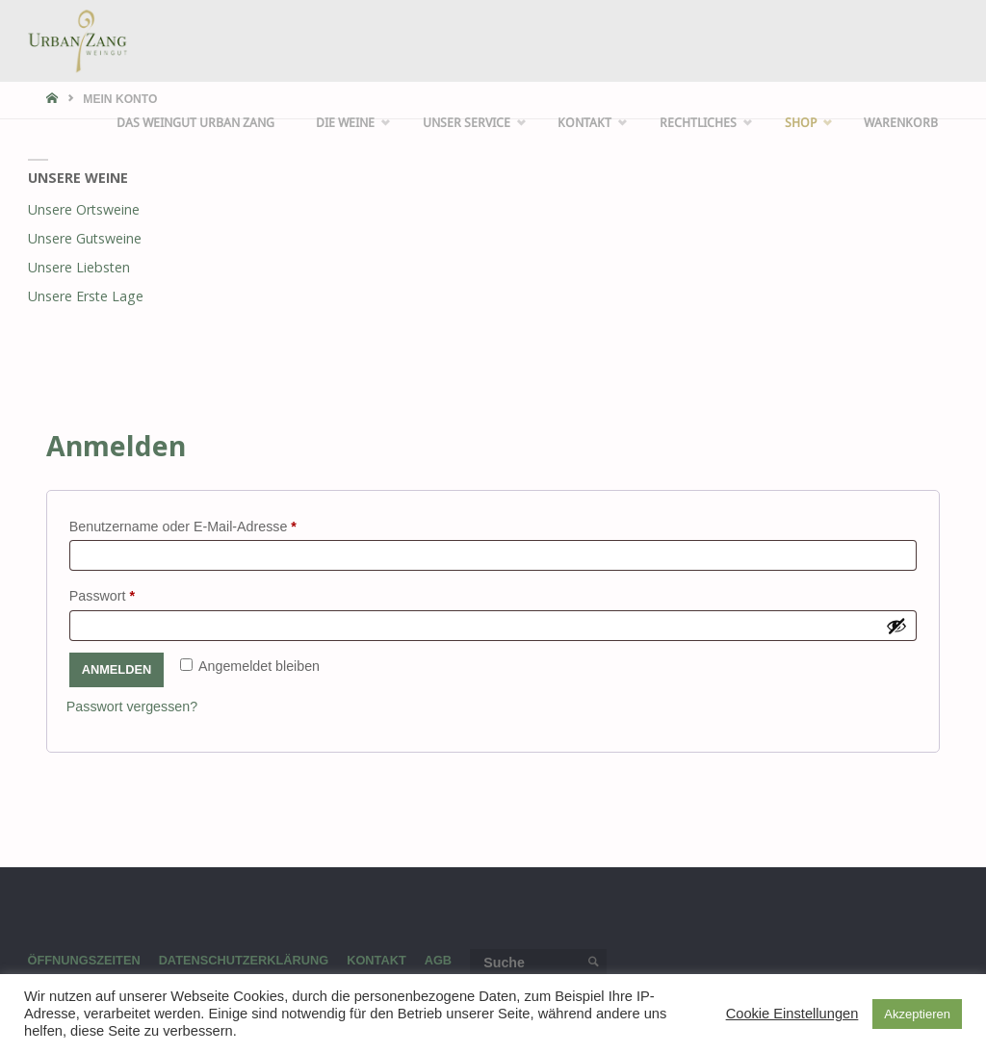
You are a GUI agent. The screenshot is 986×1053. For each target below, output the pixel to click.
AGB (439, 960)
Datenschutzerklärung (244, 960)
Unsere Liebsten (79, 267)
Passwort (136, 593)
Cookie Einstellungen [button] (792, 1013)
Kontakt (377, 960)
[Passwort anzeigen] (896, 625)
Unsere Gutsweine (85, 238)
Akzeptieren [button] (917, 1014)
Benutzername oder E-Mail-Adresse (217, 523)
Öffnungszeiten (84, 960)
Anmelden (117, 669)
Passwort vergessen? (131, 706)
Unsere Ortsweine (84, 209)
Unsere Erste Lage (85, 296)
